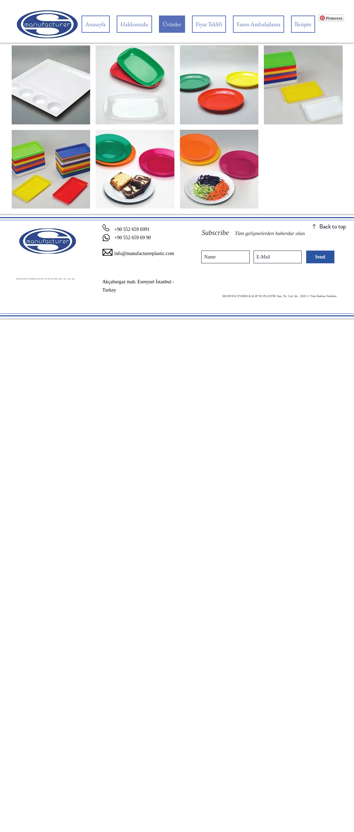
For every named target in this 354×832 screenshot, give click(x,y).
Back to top (332, 226)
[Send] (320, 257)
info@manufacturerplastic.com (144, 253)
